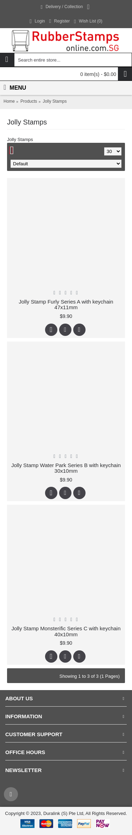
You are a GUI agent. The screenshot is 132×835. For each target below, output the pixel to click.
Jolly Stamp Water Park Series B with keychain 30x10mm (66, 468)
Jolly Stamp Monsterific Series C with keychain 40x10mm (65, 631)
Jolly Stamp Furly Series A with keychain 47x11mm (66, 305)
